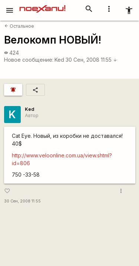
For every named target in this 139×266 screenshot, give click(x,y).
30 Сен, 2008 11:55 (91, 60)
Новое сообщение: (28, 60)
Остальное (19, 26)
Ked (59, 60)
